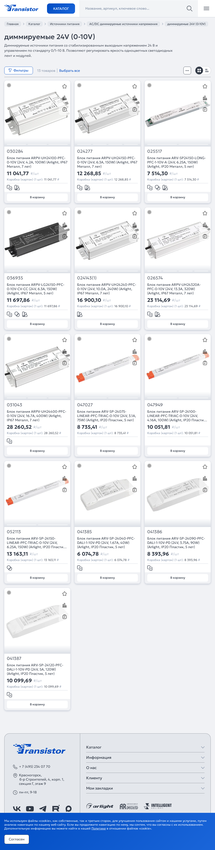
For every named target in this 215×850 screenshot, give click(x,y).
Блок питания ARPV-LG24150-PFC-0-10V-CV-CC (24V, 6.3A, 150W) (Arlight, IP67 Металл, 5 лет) (35, 288)
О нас (91, 767)
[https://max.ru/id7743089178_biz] (68, 809)
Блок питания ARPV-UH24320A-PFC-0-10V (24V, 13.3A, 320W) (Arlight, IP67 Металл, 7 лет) (174, 288)
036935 (15, 278)
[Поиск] (189, 8)
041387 (14, 658)
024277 (85, 151)
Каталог (61, 8)
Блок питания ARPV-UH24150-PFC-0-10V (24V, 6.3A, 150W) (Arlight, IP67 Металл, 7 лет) (107, 162)
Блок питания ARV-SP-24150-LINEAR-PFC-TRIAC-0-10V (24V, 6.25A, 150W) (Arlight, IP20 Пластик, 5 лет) (36, 542)
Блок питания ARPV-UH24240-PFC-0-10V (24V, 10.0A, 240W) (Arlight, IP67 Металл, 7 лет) (106, 288)
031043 (14, 405)
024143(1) (87, 278)
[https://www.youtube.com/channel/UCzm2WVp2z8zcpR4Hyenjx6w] (30, 809)
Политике (98, 828)
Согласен (17, 839)
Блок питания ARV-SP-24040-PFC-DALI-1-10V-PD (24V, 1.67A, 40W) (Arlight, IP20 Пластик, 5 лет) (106, 542)
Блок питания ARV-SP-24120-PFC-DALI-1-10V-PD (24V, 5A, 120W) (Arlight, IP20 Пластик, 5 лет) (35, 669)
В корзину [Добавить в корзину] (37, 197)
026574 (155, 278)
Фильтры (18, 70)
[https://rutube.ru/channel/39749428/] (56, 809)
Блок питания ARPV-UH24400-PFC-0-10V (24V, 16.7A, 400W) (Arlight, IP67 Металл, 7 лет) (36, 415)
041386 (154, 531)
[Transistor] (21, 7)
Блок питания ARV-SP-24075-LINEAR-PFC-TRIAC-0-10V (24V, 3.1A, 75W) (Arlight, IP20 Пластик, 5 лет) (106, 415)
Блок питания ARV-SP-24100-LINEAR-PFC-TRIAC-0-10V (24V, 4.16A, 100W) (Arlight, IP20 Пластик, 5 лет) (176, 415)
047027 (85, 405)
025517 (154, 151)
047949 (155, 405)
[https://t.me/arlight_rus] (43, 809)
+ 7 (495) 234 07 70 (34, 766)
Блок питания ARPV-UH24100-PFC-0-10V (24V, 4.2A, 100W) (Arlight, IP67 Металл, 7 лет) (37, 162)
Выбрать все (69, 70)
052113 (14, 531)
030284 (15, 151)
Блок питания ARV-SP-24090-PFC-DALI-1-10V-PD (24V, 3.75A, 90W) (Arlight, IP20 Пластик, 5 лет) (176, 542)
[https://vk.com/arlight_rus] (17, 809)
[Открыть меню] (206, 8)
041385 (84, 531)
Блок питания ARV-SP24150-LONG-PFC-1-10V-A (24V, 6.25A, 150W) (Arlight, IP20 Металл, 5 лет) (176, 162)
